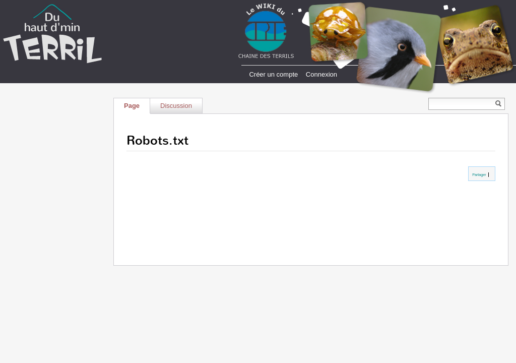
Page (132, 105)
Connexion (321, 74)
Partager (478, 174)
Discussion (176, 105)
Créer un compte (273, 74)
